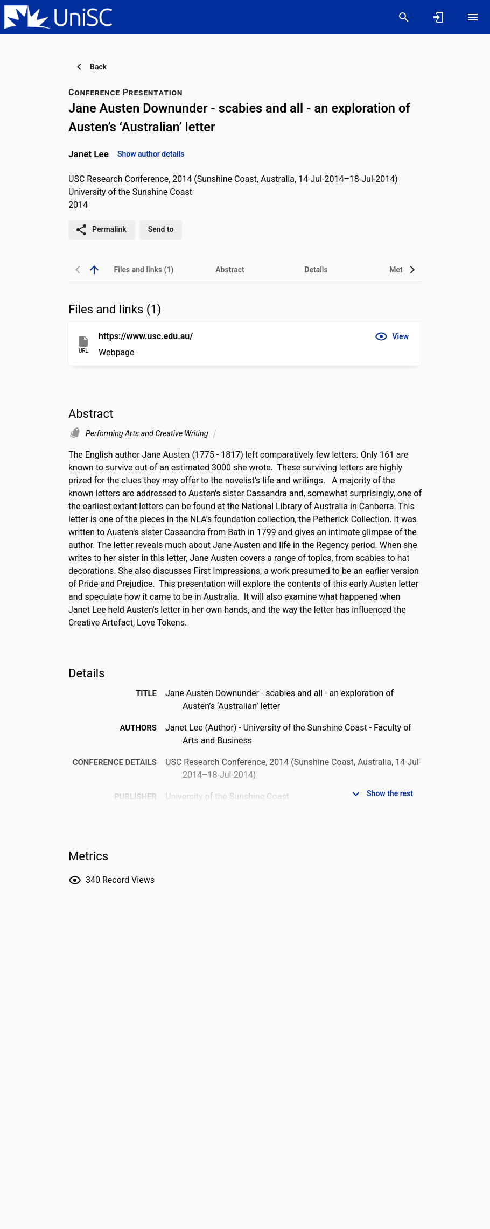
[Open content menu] (473, 17)
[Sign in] (438, 17)
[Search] (404, 17)
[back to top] (94, 269)
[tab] (144, 270)
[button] (391, 336)
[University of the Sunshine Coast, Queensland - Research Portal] (58, 17)
